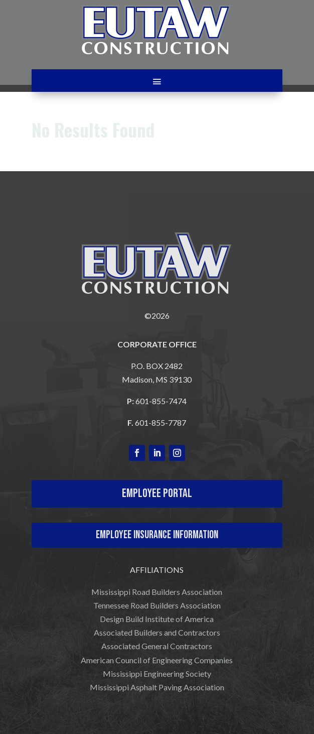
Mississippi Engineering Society (157, 673)
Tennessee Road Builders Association (157, 605)
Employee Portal (157, 493)
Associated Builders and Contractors (157, 632)
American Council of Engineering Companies (157, 660)
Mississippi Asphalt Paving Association (157, 687)
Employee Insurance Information (157, 535)
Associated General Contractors (156, 646)
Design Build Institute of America (157, 619)
